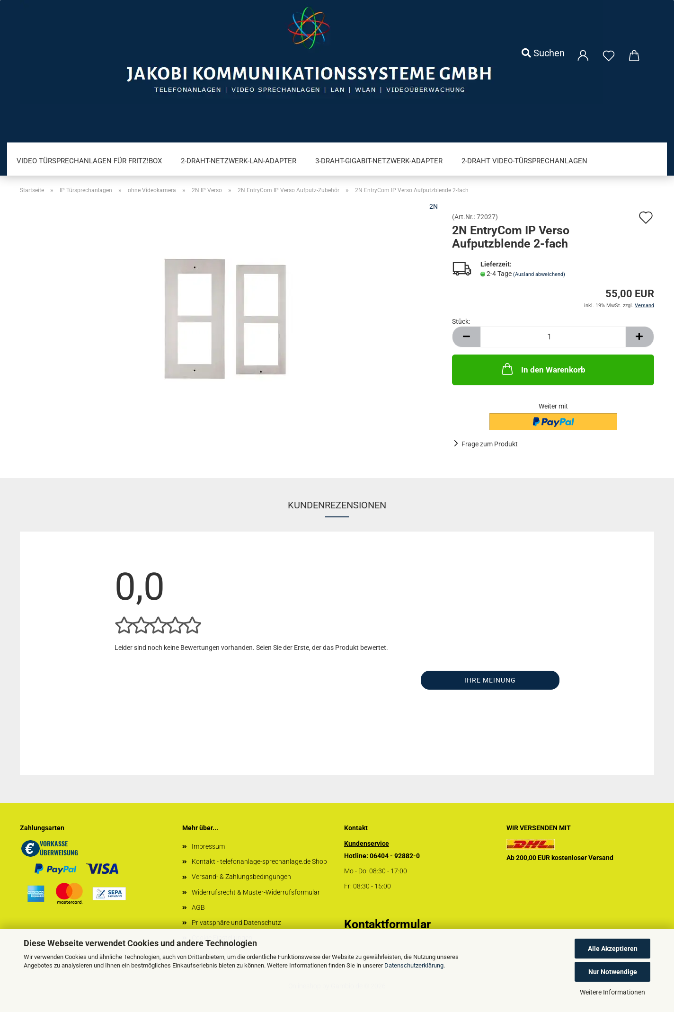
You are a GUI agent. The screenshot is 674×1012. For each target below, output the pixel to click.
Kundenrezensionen (337, 505)
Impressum (208, 846)
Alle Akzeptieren (613, 948)
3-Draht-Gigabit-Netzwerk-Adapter (379, 161)
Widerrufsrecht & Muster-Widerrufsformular (256, 892)
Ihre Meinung (490, 680)
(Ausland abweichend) (539, 274)
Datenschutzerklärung (413, 965)
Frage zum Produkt (489, 444)
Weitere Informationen (612, 992)
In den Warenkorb (542, 368)
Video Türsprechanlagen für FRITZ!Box (89, 161)
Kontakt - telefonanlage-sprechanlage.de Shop (259, 861)
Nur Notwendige (612, 972)
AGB (198, 907)
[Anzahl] (553, 336)
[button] (466, 336)
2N (433, 206)
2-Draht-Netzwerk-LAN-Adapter (238, 161)
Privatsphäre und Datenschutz (236, 922)
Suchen (543, 53)
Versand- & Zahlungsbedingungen (241, 876)
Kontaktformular (387, 924)
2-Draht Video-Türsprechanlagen (524, 161)
